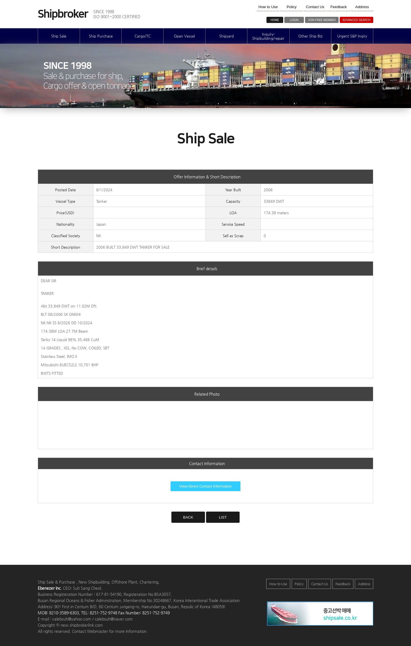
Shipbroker (63, 14)
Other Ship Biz (310, 36)
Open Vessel (184, 36)
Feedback (343, 584)
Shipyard (226, 36)
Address (364, 584)
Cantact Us (319, 584)
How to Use (278, 584)
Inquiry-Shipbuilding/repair (268, 36)
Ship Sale (58, 36)
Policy (299, 584)
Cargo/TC (142, 36)
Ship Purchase (101, 36)
